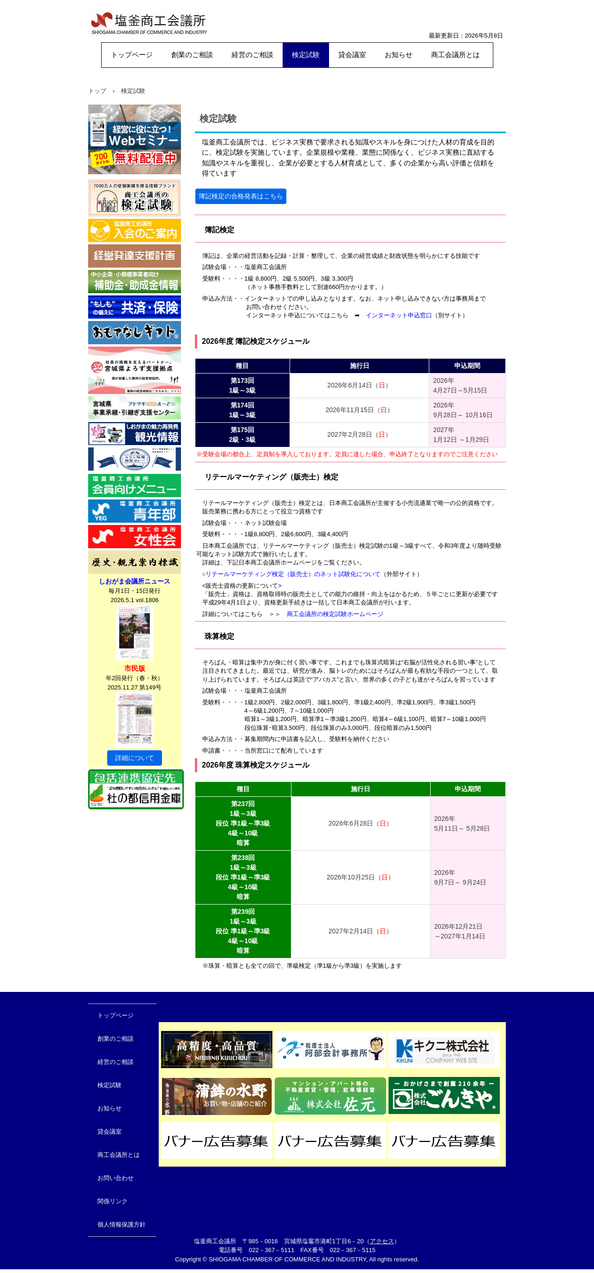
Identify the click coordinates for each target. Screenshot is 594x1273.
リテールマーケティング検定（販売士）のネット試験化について (293, 574)
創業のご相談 (192, 55)
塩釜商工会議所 (130, 49)
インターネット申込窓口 (399, 315)
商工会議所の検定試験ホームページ (335, 613)
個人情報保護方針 (121, 1224)
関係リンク (112, 1201)
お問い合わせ (115, 1178)
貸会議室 (352, 55)
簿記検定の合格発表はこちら (241, 196)
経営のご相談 (252, 55)
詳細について (134, 757)
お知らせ (399, 55)
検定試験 (306, 55)
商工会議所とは (455, 55)
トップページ (132, 55)
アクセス (382, 1241)
